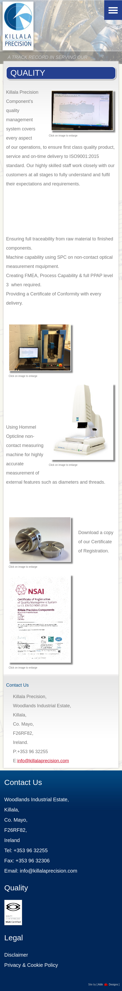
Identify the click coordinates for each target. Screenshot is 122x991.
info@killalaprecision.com (43, 760)
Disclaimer (16, 955)
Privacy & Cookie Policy (31, 965)
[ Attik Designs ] (108, 984)
